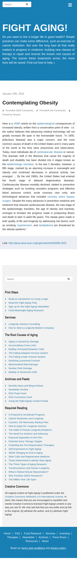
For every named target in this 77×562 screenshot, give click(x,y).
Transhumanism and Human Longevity (29, 468)
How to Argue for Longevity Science (27, 426)
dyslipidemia (46, 225)
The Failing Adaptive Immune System (28, 353)
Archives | (45, 537)
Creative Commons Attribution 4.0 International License (34, 496)
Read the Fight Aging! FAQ (23, 302)
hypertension (24, 225)
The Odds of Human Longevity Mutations (30, 429)
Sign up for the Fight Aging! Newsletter (29, 306)
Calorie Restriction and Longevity (26, 418)
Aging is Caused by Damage (24, 341)
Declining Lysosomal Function (24, 360)
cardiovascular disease (50, 152)
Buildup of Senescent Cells (23, 372)
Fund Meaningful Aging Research (26, 310)
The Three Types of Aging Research (28, 464)
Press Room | (61, 537)
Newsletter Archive (18, 389)
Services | (52, 533)
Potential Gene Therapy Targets (25, 441)
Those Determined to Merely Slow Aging (30, 460)
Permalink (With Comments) (19, 110)
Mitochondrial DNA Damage (23, 364)
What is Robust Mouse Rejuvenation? (28, 471)
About (46, 541)
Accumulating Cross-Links (22, 345)
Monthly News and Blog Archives (26, 385)
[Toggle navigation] (70, 4)
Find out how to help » (41, 62)
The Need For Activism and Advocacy (28, 433)
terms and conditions (33, 548)
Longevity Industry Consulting (24, 324)
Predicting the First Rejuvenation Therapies (31, 445)
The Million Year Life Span (22, 479)
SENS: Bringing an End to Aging (26, 452)
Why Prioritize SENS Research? (26, 475)
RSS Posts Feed (17, 393)
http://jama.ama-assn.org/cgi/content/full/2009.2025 (37, 243)
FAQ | (19, 533)
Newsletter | (30, 537)
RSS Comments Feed (20, 397)
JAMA (17, 123)
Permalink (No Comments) (53, 110)
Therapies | (14, 537)
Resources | (33, 541)
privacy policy (58, 548)
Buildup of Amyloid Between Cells (26, 349)
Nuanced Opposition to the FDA (25, 437)
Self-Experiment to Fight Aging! (25, 449)
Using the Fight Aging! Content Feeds (28, 401)
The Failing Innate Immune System (27, 356)
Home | (9, 533)
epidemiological (45, 123)
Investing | (66, 533)
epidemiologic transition (20, 164)
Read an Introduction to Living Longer (28, 299)
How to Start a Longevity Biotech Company (31, 327)
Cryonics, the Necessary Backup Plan (28, 422)
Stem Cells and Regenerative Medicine (29, 456)
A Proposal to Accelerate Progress (27, 414)
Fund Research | (34, 533)
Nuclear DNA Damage (20, 368)
